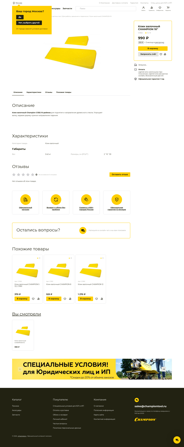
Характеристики (34, 92)
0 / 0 (148, 33)
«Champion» (22, 436)
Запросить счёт (148, 54)
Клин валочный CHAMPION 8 (58, 284)
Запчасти (67, 8)
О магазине (99, 406)
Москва (19, 3)
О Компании (104, 3)
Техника (15, 406)
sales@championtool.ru (150, 406)
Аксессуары (54, 8)
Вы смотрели (26, 314)
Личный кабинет (60, 419)
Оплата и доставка (61, 410)
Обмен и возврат (60, 415)
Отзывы (48, 92)
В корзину (153, 48)
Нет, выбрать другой (29, 23)
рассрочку (159, 42)
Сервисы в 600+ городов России (86, 209)
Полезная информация (104, 410)
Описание (18, 92)
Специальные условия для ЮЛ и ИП (68, 406)
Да (20, 17)
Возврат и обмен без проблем (56, 209)
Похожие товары (63, 92)
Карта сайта (99, 415)
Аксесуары (16, 410)
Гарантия (134, 3)
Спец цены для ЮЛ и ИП (161, 3)
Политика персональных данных (67, 428)
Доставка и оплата (120, 3)
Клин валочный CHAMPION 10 (20, 341)
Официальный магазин (25, 209)
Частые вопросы (60, 424)
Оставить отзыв (120, 174)
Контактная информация (104, 419)
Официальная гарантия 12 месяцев (117, 209)
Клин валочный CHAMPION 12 (90, 284)
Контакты (144, 3)
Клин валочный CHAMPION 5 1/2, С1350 (27, 285)
